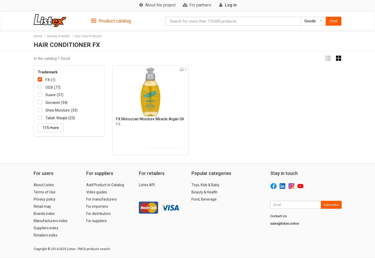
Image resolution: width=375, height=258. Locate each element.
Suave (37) (54, 95)
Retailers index (45, 235)
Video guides (96, 192)
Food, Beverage (204, 199)
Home (38, 36)
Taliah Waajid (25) (60, 118)
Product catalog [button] (111, 21)
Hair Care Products (88, 36)
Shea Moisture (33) (61, 110)
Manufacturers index (51, 221)
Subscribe (331, 205)
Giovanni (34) (56, 102)
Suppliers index (46, 228)
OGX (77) (53, 87)
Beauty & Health (58, 36)
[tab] (111, 21)
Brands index (44, 214)
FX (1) (50, 79)
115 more (51, 127)
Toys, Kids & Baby (205, 185)
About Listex (44, 185)
